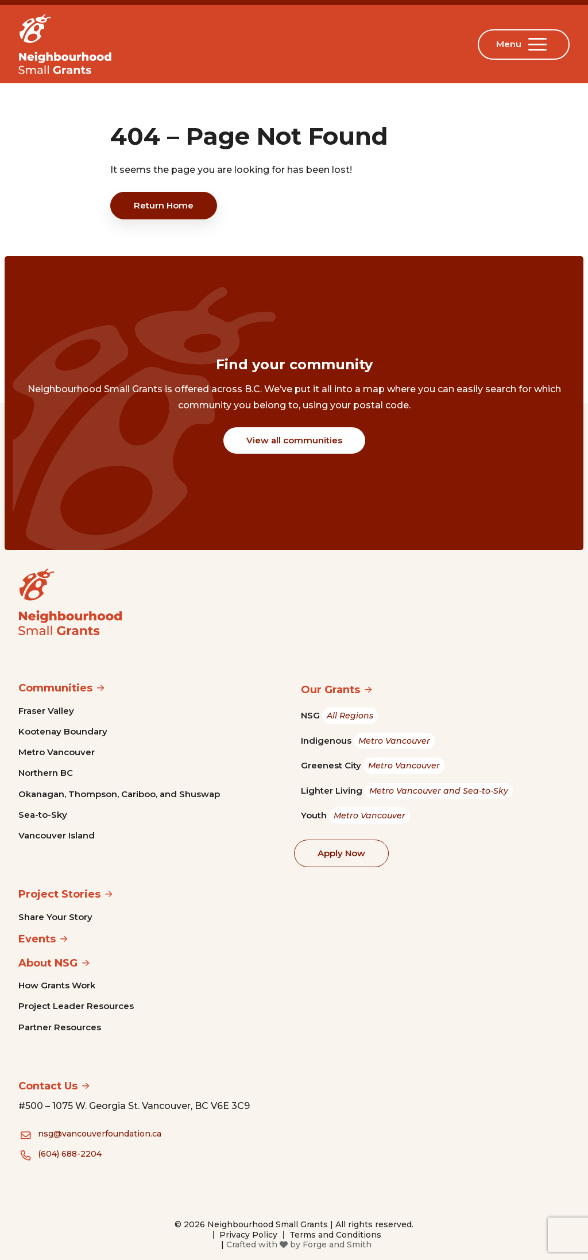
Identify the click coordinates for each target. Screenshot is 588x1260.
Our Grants (330, 689)
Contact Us (48, 1086)
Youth (355, 815)
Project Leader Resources (76, 1005)
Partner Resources (59, 1027)
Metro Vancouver (56, 752)
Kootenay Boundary (62, 731)
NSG (339, 716)
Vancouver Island (56, 835)
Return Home (164, 205)
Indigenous (368, 741)
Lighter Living (407, 791)
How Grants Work (56, 985)
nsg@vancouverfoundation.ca (99, 1133)
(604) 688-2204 (70, 1154)
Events (37, 939)
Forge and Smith (337, 1244)
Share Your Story (55, 916)
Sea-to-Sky (42, 814)
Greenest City (372, 765)
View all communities (294, 440)
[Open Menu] (539, 44)
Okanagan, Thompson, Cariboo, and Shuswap (119, 794)
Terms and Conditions (335, 1235)
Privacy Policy (248, 1235)
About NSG (48, 963)
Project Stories (59, 894)
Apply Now (341, 853)
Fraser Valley (46, 710)
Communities (55, 688)
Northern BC (45, 772)
